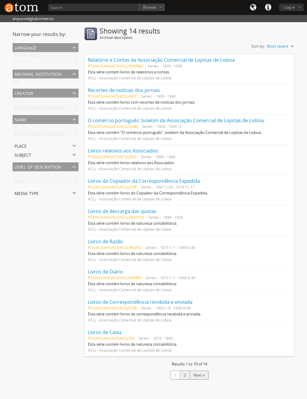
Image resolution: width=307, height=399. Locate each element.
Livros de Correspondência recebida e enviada (140, 302)
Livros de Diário (105, 271)
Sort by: (258, 46)
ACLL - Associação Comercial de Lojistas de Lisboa (58, 108)
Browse (149, 7)
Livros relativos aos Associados (123, 150)
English (20, 63)
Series (19, 182)
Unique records (27, 55)
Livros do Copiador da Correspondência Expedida (144, 181)
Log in (289, 7)
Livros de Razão (105, 241)
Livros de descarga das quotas (122, 211)
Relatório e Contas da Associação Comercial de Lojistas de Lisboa (161, 60)
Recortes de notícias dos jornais (124, 90)
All (16, 82)
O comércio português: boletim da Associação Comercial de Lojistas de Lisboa (176, 120)
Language (253, 7)
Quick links (268, 7)
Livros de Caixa (104, 332)
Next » (199, 375)
